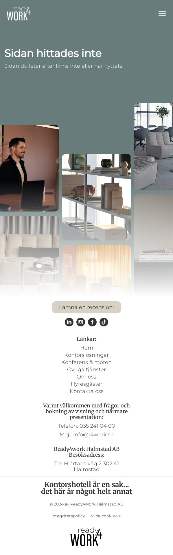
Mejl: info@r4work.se (87, 434)
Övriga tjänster (86, 369)
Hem (86, 348)
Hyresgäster (86, 384)
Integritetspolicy (68, 516)
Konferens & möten (86, 362)
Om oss (86, 377)
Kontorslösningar (86, 355)
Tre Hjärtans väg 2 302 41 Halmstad (86, 466)
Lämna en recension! (86, 307)
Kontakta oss (87, 391)
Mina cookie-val (106, 516)
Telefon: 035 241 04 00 (86, 426)
